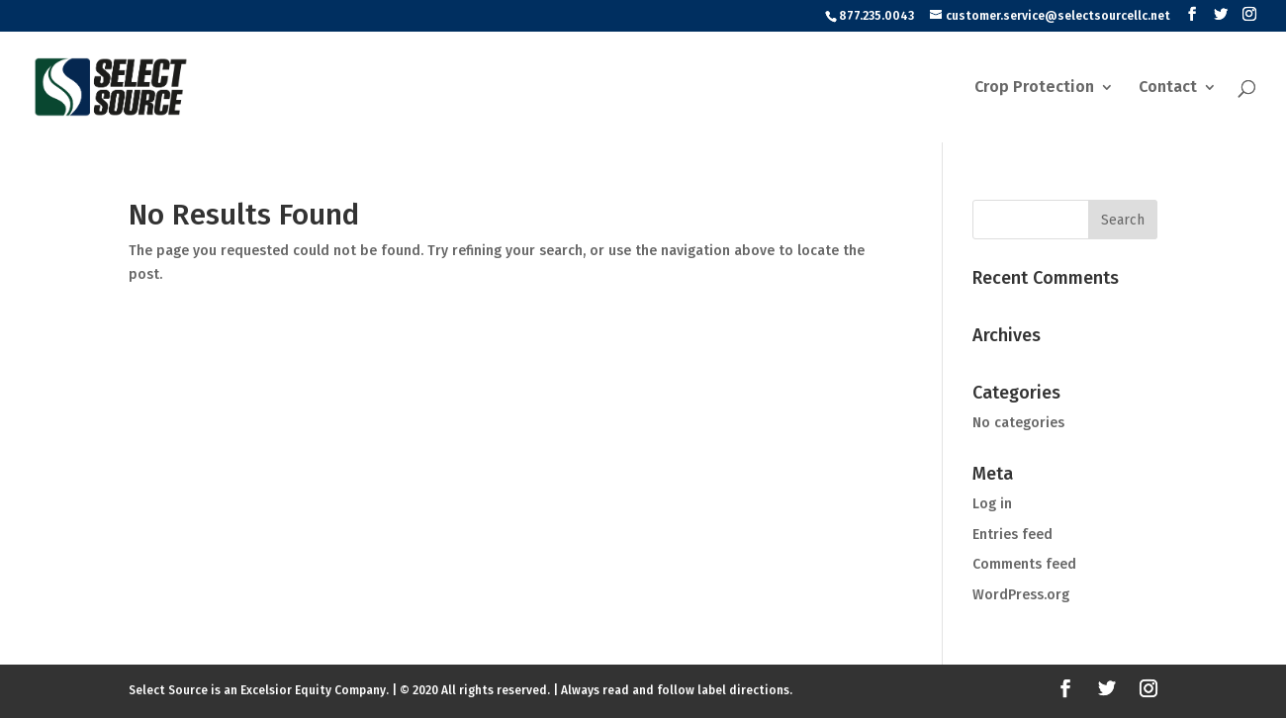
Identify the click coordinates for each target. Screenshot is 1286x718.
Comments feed (1024, 564)
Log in (992, 503)
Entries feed (1012, 534)
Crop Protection (1034, 88)
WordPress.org (1020, 594)
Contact (1168, 88)
